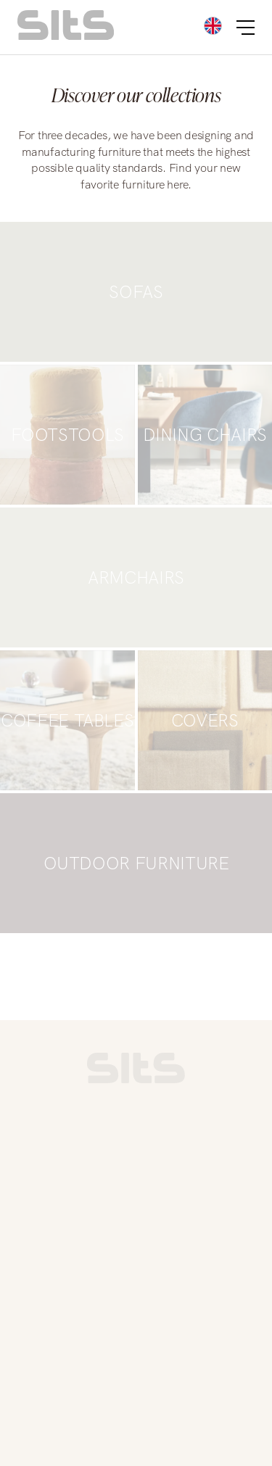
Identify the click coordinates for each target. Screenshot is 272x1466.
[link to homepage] (136, 1079)
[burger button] (245, 27)
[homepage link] (65, 36)
